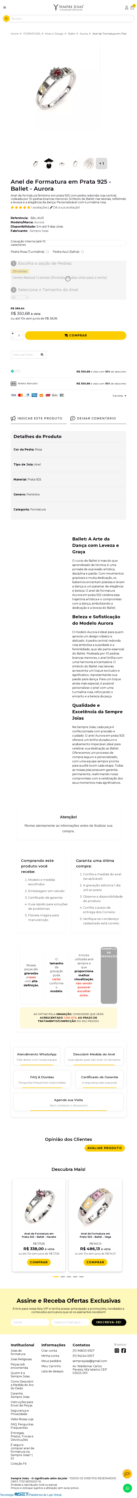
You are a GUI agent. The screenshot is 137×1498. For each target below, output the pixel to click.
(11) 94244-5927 (83, 1357)
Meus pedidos (51, 1362)
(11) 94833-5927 (84, 1352)
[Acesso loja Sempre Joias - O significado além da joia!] (126, 7)
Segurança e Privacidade (20, 1413)
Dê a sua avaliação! (65, 207)
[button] (68, 371)
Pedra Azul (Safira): (66, 251)
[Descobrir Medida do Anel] (94, 1056)
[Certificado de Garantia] (100, 1079)
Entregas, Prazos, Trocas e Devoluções (22, 1438)
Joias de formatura (18, 1353)
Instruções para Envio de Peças (22, 1405)
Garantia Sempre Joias (20, 1396)
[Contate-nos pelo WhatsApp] (127, 1488)
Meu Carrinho (51, 1367)
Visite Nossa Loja (22, 1420)
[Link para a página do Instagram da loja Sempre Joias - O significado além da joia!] (116, 1352)
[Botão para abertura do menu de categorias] (4, 7)
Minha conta (50, 1357)
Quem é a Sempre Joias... (21, 1376)
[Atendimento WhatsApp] (36, 1056)
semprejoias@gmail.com (90, 1362)
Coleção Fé (19, 1465)
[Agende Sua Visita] (68, 1102)
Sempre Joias (39, 231)
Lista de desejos (52, 1372)
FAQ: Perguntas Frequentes (22, 1427)
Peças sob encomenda (19, 1367)
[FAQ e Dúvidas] (42, 1079)
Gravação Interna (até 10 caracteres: (28, 243)
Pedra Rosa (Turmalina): (28, 251)
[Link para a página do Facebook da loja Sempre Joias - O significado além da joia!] (123, 1352)
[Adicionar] (12, 333)
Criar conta (49, 1352)
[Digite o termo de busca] (73, 18)
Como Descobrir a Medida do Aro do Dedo (22, 1386)
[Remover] (12, 338)
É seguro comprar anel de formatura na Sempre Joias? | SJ (22, 1453)
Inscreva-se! (108, 1323)
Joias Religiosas (21, 1360)
